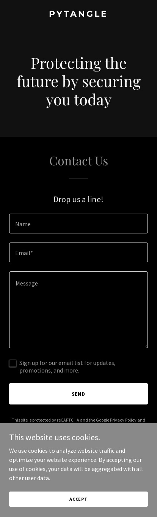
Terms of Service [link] (72, 427)
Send (79, 393)
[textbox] (78, 223)
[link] (78, 14)
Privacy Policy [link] (123, 420)
